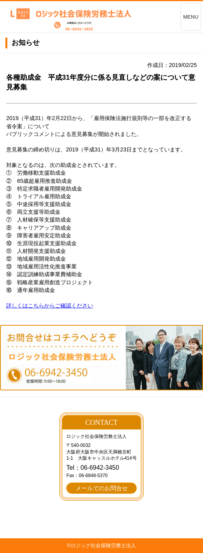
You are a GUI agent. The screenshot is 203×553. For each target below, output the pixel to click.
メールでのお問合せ (102, 488)
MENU (190, 17)
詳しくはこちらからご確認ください (49, 305)
